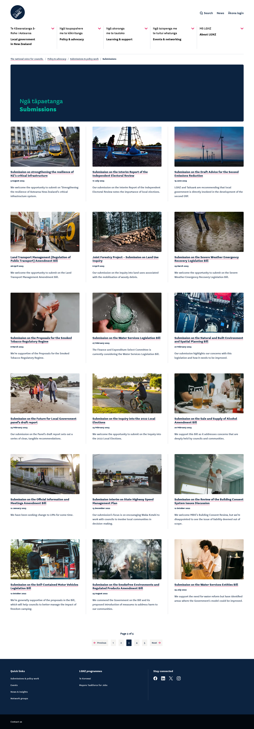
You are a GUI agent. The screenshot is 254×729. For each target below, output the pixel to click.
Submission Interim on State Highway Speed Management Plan (123, 501)
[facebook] (155, 679)
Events (14, 685)
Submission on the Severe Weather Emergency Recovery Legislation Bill (206, 258)
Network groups (19, 698)
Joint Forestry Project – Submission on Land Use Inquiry (125, 258)
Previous (100, 642)
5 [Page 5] (144, 642)
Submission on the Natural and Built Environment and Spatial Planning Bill (208, 339)
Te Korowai (85, 678)
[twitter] (171, 679)
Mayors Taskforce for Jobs (93, 685)
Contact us (16, 721)
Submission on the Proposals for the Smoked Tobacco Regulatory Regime (41, 339)
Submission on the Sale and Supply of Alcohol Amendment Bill (205, 420)
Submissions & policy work (84, 59)
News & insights (19, 691)
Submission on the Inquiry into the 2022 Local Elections (123, 420)
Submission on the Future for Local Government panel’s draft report (43, 420)
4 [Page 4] (137, 642)
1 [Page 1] (113, 642)
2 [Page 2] (121, 642)
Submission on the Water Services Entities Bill (206, 584)
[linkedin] (163, 679)
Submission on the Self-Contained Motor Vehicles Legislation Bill (44, 586)
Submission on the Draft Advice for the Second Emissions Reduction (206, 173)
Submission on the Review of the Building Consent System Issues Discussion (208, 501)
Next (156, 642)
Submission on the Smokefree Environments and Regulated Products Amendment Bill (125, 586)
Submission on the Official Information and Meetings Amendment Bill (40, 501)
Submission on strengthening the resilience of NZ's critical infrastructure (42, 173)
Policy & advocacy (56, 59)
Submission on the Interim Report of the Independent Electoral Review (120, 173)
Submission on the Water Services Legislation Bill (126, 338)
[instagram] (179, 679)
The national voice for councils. (27, 59)
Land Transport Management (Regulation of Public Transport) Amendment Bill (41, 258)
